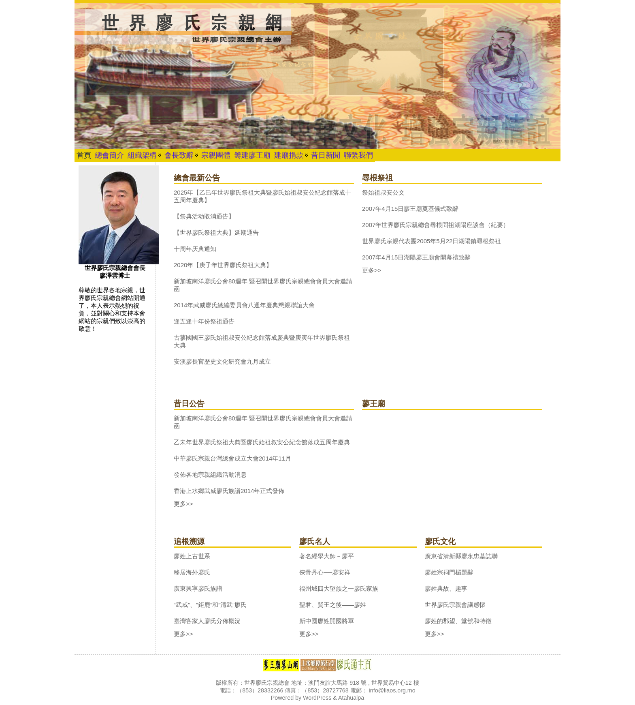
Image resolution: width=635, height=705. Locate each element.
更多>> (371, 270)
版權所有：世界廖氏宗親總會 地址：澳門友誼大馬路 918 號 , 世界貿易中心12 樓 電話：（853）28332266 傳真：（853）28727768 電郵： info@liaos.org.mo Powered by (317, 690)
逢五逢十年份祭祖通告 (204, 321)
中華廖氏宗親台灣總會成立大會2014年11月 (232, 458)
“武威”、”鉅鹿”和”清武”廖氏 (210, 604)
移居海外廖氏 (192, 572)
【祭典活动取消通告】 (204, 216)
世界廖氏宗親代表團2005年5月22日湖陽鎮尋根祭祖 (431, 241)
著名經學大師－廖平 (326, 556)
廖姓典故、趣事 (446, 588)
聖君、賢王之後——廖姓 (332, 604)
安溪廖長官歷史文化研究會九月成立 (222, 361)
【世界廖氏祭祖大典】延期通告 (216, 232)
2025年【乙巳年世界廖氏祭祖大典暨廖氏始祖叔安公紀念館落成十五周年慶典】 (262, 196)
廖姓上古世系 (192, 556)
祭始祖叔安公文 (383, 192)
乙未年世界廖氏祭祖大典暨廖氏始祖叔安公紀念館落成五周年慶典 (262, 442)
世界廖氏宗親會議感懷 (455, 604)
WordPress (317, 697)
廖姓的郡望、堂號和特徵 (458, 620)
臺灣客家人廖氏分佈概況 (207, 620)
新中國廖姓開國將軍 (326, 620)
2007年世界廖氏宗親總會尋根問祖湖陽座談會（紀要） (435, 224)
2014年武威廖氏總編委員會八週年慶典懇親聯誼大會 (244, 305)
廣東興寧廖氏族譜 (198, 588)
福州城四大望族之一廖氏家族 (338, 588)
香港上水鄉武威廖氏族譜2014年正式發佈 (229, 490)
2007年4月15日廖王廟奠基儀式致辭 (410, 208)
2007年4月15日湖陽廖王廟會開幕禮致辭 (416, 257)
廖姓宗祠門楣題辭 (449, 572)
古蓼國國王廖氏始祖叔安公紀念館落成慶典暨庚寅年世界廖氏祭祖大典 (262, 341)
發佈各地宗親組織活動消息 (210, 474)
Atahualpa (351, 697)
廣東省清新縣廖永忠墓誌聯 (461, 556)
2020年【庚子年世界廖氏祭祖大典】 (223, 264)
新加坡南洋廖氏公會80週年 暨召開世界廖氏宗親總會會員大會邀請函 (263, 285)
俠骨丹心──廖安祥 (324, 572)
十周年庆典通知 (195, 248)
